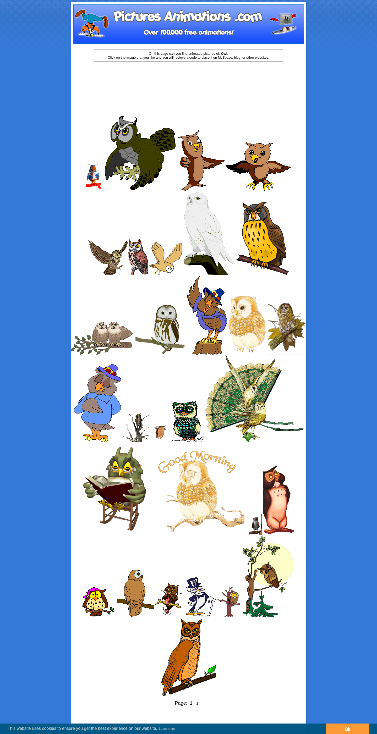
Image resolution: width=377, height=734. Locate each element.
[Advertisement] (188, 79)
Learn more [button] (167, 729)
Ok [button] (347, 729)
